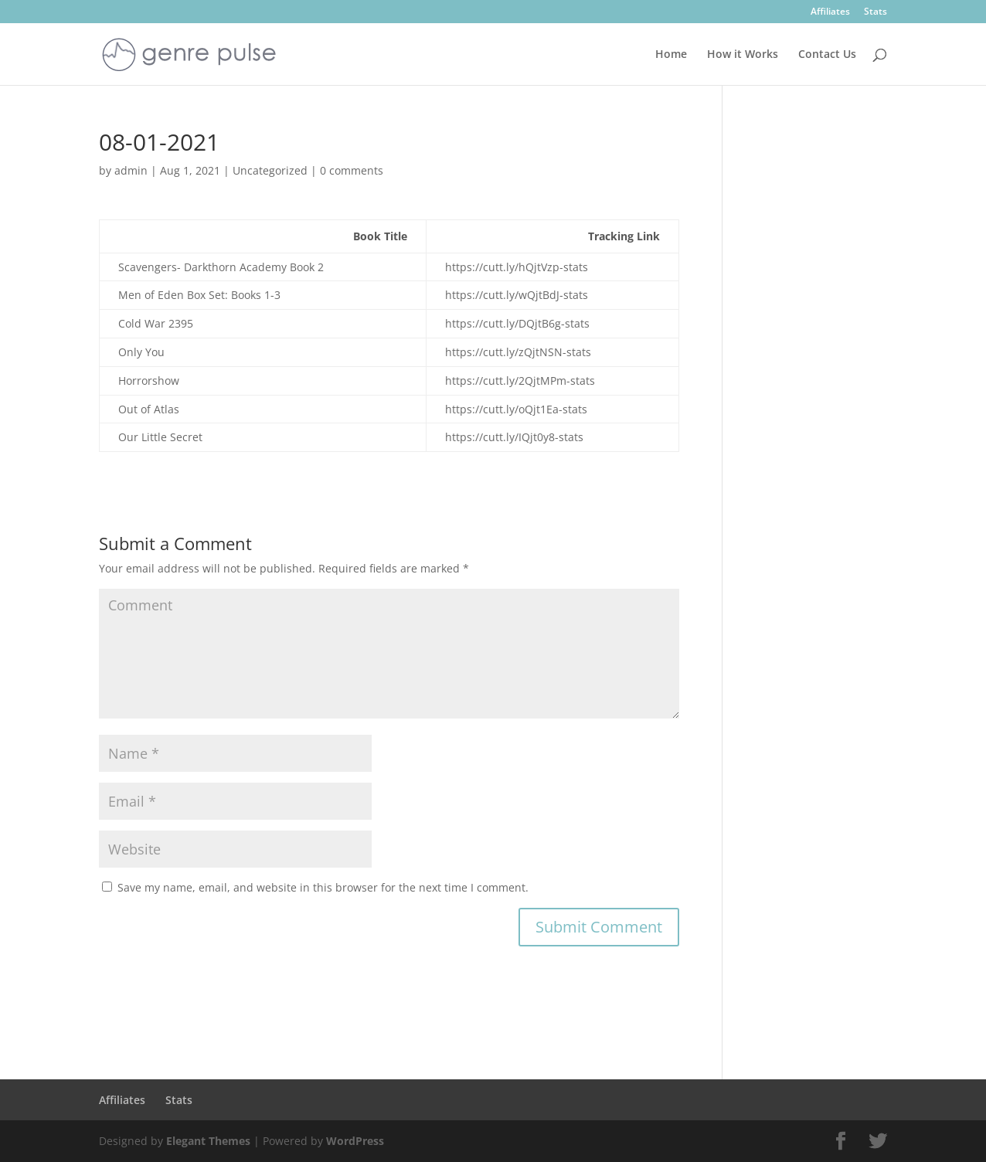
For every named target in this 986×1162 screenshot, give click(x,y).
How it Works (742, 55)
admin (131, 170)
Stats (875, 12)
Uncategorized (270, 170)
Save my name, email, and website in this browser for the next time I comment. (323, 887)
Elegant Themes (208, 1140)
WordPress (355, 1140)
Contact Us (827, 55)
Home (671, 55)
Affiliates (830, 12)
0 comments (351, 170)
